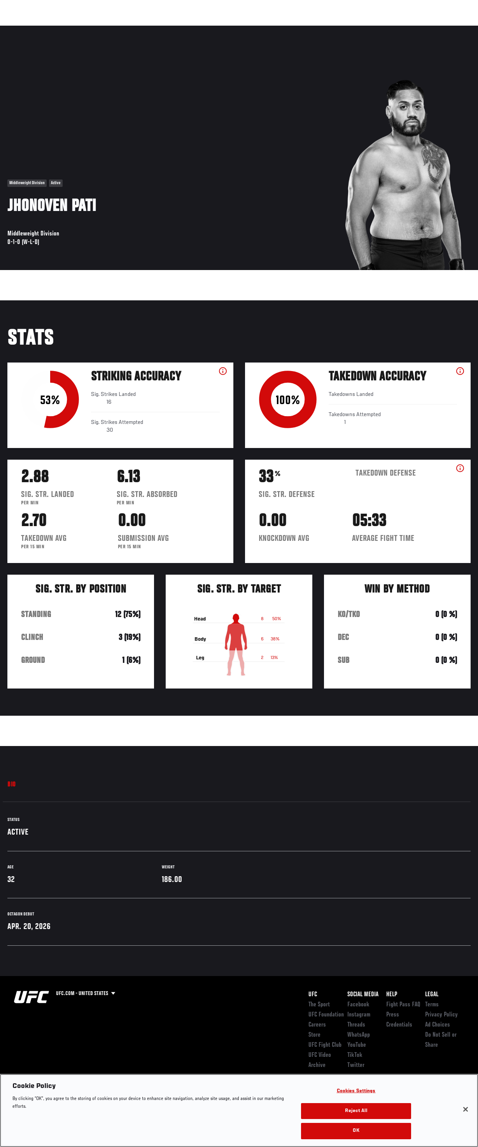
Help (391, 994)
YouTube (356, 1045)
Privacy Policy (441, 1014)
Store (314, 1035)
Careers (317, 1024)
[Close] (465, 1109)
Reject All (356, 1111)
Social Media (362, 994)
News (119, 29)
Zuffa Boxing (397, 29)
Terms (432, 1004)
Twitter (355, 1065)
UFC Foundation (326, 1014)
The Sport (319, 1004)
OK (356, 1130)
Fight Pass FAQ (403, 1004)
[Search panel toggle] (452, 29)
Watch (359, 29)
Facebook (358, 1004)
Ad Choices (437, 1024)
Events (21, 29)
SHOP (431, 29)
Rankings (54, 29)
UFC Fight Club (324, 1045)
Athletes (88, 29)
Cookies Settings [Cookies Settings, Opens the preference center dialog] (356, 1091)
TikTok (354, 1055)
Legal (431, 994)
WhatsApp (358, 1035)
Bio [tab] (11, 784)
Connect (328, 29)
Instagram (358, 1014)
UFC (312, 994)
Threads (356, 1024)
